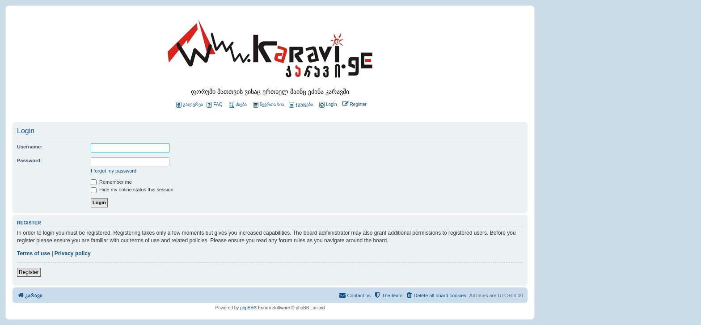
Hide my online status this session (132, 189)
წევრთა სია (268, 105)
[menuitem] (327, 105)
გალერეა (189, 105)
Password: (29, 160)
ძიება (238, 105)
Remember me (111, 182)
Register (29, 272)
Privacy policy (73, 253)
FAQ (214, 105)
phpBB (246, 307)
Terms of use (33, 253)
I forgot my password (113, 170)
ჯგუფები (301, 105)
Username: (29, 146)
